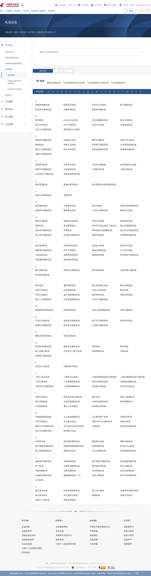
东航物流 (94, 535)
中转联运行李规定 (15, 89)
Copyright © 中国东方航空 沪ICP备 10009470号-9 (53, 568)
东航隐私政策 (28, 540)
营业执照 (26, 552)
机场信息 (11, 75)
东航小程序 (129, 535)
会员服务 (8, 11)
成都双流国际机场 (54, 83)
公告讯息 (25, 11)
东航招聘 (94, 540)
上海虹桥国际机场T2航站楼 (97, 83)
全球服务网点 (62, 527)
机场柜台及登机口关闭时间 (15, 82)
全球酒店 (51, 11)
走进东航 (26, 527)
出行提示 (9, 45)
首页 (2, 11)
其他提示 (8, 95)
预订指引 (9, 109)
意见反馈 (60, 531)
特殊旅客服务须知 (12, 58)
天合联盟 (94, 544)
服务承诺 (60, 540)
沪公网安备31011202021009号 (83, 567)
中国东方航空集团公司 (100, 527)
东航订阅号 (129, 531)
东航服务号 (129, 527)
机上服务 (9, 117)
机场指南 (8, 69)
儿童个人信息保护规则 (32, 548)
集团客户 (42, 11)
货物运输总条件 (29, 535)
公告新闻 (9, 124)
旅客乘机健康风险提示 (14, 63)
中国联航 (94, 531)
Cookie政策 (27, 544)
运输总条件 (9, 52)
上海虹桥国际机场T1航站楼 (74, 83)
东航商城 (34, 11)
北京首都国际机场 (118, 83)
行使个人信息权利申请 (66, 544)
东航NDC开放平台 (64, 535)
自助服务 (17, 11)
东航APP (128, 540)
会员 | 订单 (144, 11)
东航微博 (128, 544)
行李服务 (9, 101)
